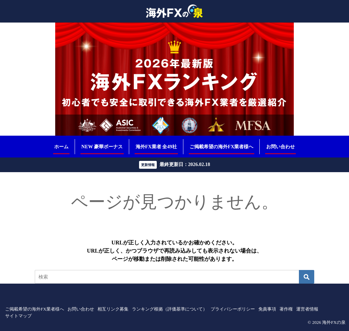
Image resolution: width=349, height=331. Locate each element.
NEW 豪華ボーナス (102, 146)
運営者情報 (307, 309)
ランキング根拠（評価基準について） (169, 309)
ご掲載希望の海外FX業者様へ (221, 146)
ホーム (61, 146)
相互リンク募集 (112, 309)
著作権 (286, 309)
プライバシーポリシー (233, 309)
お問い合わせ (280, 146)
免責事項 (267, 309)
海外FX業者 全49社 (156, 146)
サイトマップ (18, 315)
